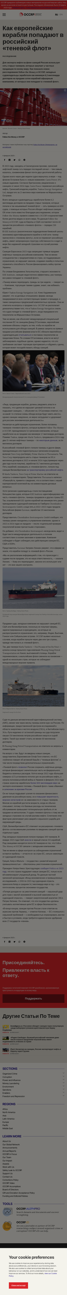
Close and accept (18, 1285)
